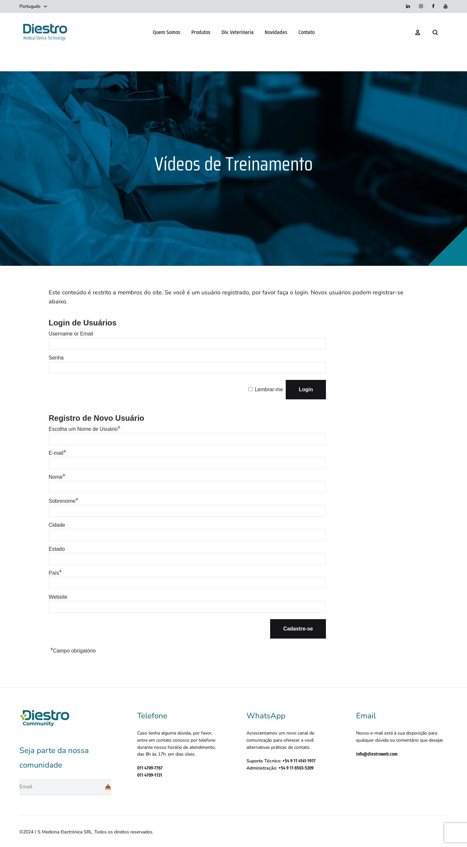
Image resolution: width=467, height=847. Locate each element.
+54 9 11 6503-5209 (296, 768)
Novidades (276, 32)
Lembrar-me (269, 389)
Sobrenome (63, 501)
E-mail (57, 453)
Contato (306, 32)
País (55, 573)
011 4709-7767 (149, 768)
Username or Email (71, 333)
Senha (56, 357)
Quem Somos (166, 32)
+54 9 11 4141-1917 (299, 761)
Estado (57, 549)
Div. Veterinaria (238, 32)
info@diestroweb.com (377, 754)
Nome (57, 477)
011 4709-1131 (149, 775)
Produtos (200, 32)
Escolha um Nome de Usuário (84, 429)
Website (58, 597)
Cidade (57, 525)
